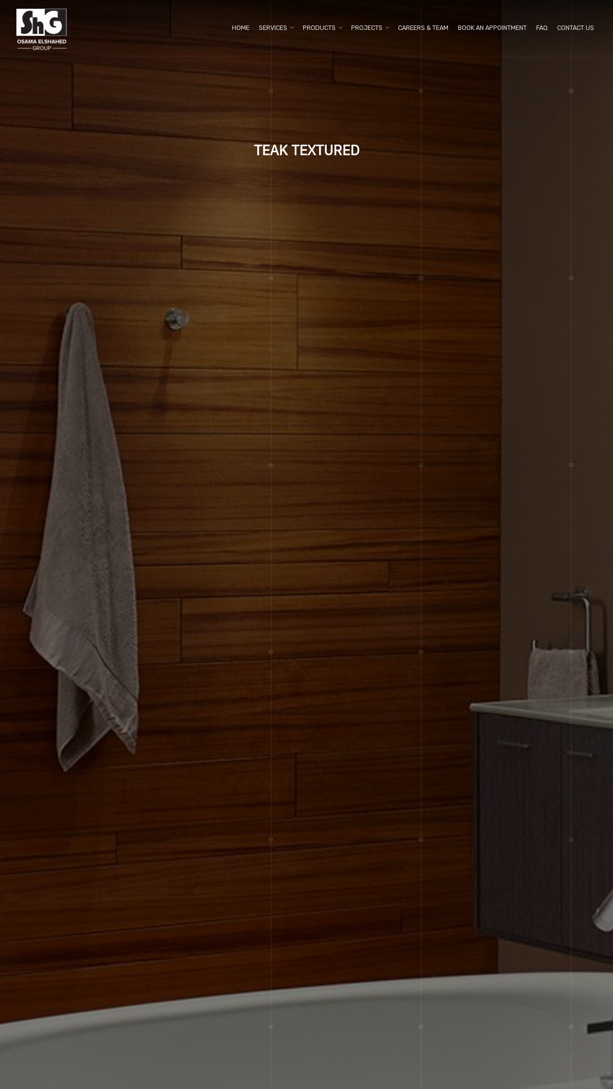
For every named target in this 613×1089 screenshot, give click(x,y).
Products (319, 27)
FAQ (542, 27)
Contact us (575, 27)
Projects (367, 27)
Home (240, 27)
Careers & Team (423, 27)
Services (273, 27)
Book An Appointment (492, 27)
